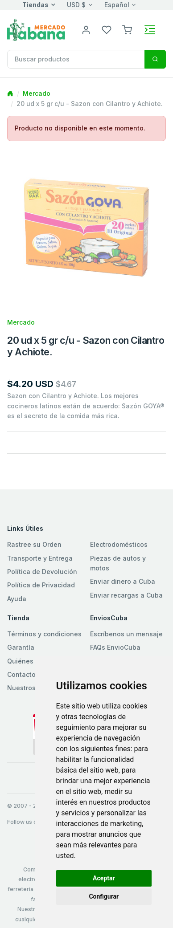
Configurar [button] (104, 896)
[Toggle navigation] (150, 30)
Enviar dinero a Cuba (122, 581)
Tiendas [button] (35, 4)
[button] (127, 29)
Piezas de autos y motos (118, 563)
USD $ (76, 4)
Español (116, 4)
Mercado (36, 93)
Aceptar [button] (104, 878)
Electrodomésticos (119, 544)
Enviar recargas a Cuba (126, 595)
